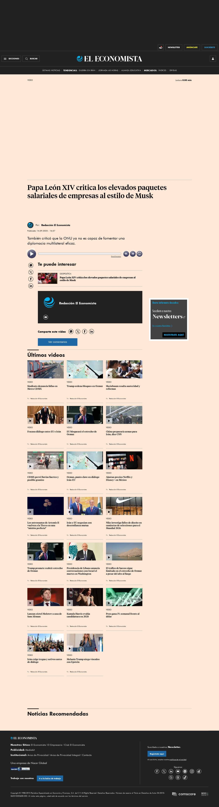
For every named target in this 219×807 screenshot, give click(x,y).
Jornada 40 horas (108, 70)
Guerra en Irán (87, 70)
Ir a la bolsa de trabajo (50, 778)
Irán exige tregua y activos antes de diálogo (45, 660)
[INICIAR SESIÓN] (213, 59)
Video (30, 80)
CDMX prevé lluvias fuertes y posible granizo (43, 478)
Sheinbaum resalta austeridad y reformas (123, 387)
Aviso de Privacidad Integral (65, 755)
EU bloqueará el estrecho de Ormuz (82, 433)
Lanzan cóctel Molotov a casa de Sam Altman (44, 615)
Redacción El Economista (55, 225)
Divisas (173, 70)
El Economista (38, 745)
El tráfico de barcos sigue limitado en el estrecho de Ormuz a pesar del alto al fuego (124, 571)
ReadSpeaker (116, 256)
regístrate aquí (174, 334)
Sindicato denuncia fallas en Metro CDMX (42, 387)
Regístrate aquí (157, 754)
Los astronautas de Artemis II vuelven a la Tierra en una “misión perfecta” (43, 525)
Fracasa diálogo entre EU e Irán (44, 431)
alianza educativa (131, 70)
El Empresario (55, 745)
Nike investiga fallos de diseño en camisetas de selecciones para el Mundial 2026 (124, 525)
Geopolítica (65, 274)
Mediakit (30, 750)
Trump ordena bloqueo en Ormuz (85, 386)
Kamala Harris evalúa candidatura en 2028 (78, 615)
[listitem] (31, 254)
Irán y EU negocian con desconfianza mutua (79, 524)
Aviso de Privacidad (38, 755)
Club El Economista (74, 745)
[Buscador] (31, 59)
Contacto (87, 755)
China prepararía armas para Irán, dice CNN (121, 433)
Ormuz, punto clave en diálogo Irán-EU (83, 478)
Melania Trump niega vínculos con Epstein (83, 660)
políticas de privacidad (178, 759)
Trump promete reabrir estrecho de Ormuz (45, 569)
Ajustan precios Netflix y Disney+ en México (119, 478)
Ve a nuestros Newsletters (161, 326)
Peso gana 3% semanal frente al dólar (123, 615)
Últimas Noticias (51, 70)
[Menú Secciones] (11, 59)
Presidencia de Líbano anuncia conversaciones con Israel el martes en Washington (83, 571)
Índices (162, 70)
